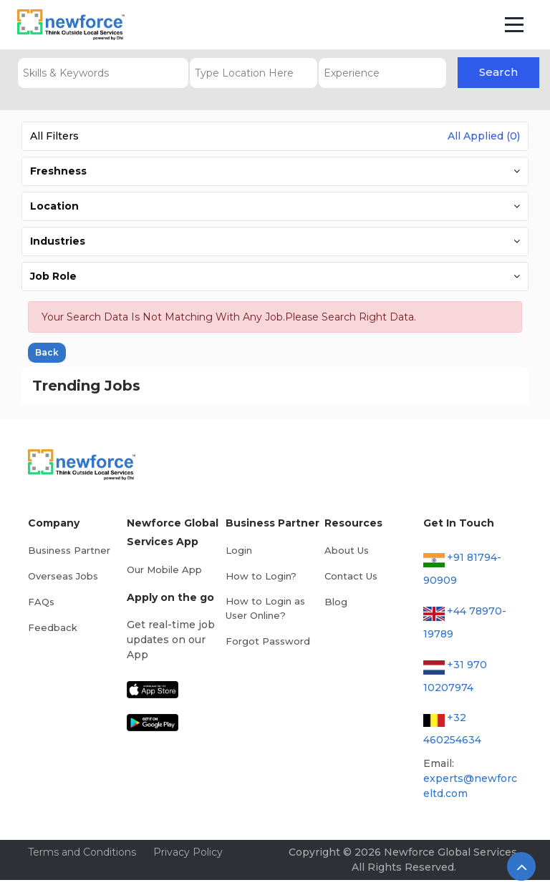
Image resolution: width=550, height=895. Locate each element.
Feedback (52, 627)
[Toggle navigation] (515, 25)
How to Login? (261, 576)
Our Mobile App (164, 569)
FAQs (41, 601)
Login (239, 550)
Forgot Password (268, 641)
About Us (346, 550)
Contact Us (350, 576)
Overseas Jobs (63, 576)
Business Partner (69, 550)
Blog (335, 601)
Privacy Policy (188, 852)
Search (498, 72)
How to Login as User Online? (265, 608)
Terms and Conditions (82, 852)
